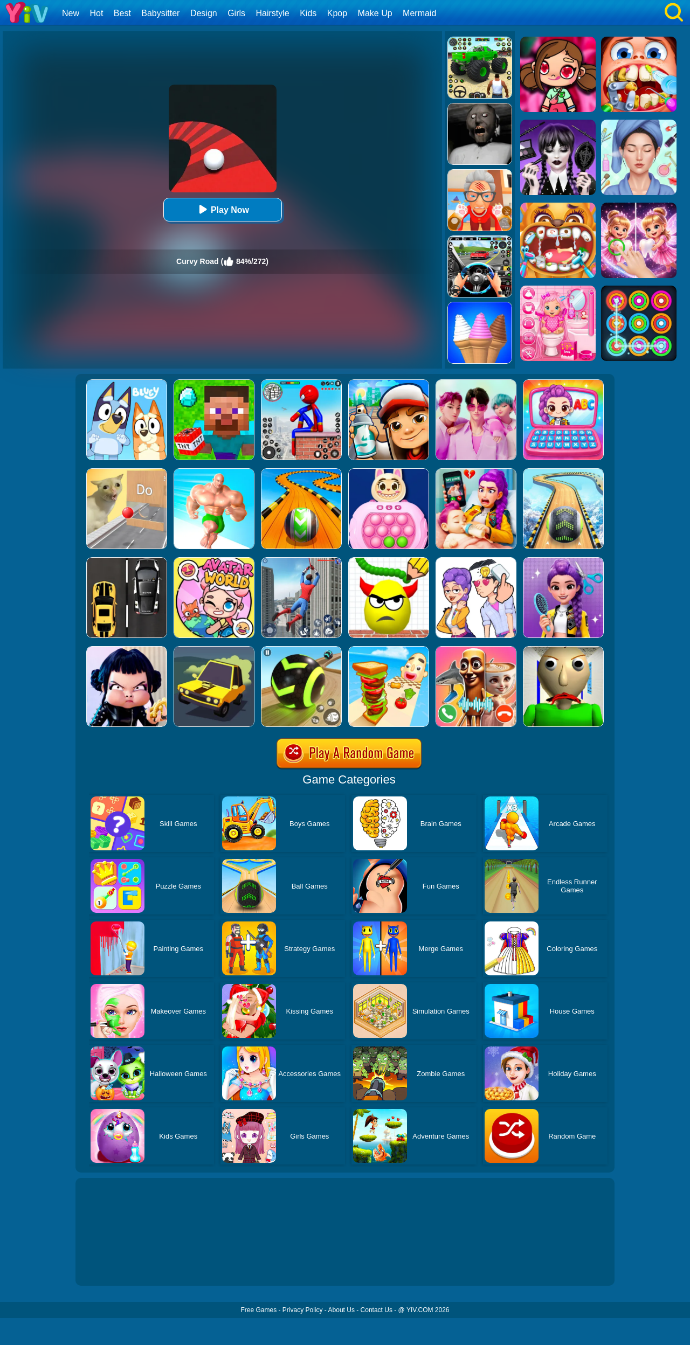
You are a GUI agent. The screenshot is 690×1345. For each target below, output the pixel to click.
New (70, 13)
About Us (341, 1310)
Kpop (337, 13)
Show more (112, 1265)
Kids (308, 13)
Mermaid (419, 13)
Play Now (222, 209)
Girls (236, 13)
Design (203, 13)
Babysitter (160, 13)
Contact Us (376, 1310)
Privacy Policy (302, 1310)
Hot (96, 13)
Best (122, 13)
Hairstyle (272, 13)
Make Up (375, 13)
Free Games (258, 1310)
